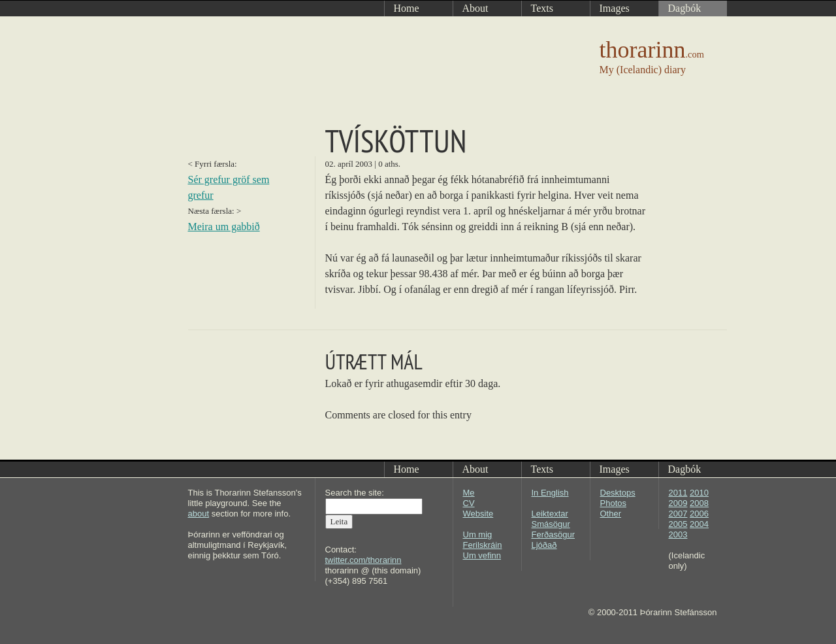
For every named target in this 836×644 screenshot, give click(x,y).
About (475, 469)
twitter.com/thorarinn (363, 560)
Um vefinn (482, 555)
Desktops (617, 493)
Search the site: (354, 493)
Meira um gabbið (224, 226)
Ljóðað (544, 545)
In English (550, 493)
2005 (678, 524)
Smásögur (551, 524)
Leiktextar (550, 513)
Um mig (477, 534)
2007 (678, 513)
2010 (699, 493)
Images (615, 469)
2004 (699, 524)
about (199, 513)
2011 (678, 493)
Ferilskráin (482, 545)
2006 (699, 513)
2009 (678, 503)
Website (478, 513)
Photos (613, 503)
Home (406, 469)
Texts (542, 469)
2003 (678, 534)
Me (469, 493)
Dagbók (684, 469)
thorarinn (652, 50)
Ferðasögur (553, 534)
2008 (699, 503)
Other (611, 513)
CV (469, 503)
